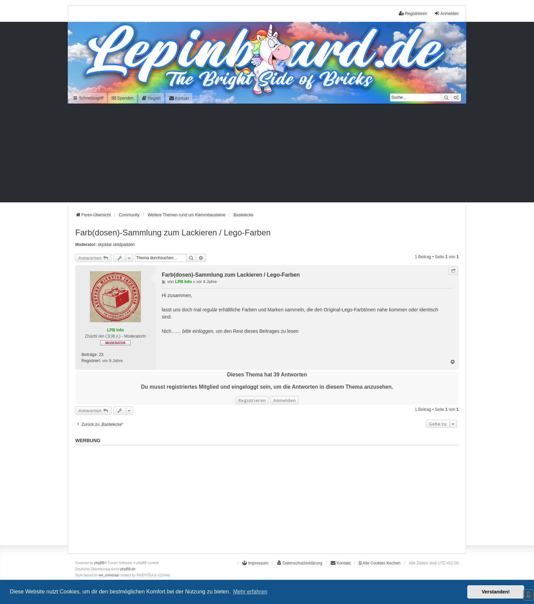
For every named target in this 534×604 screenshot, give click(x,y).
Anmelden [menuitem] (446, 13)
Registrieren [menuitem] (413, 13)
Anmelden (284, 400)
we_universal (109, 575)
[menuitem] (151, 98)
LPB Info (115, 330)
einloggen (202, 331)
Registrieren (252, 400)
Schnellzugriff (88, 98)
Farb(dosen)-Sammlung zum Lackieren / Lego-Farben (173, 232)
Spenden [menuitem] (123, 98)
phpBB (99, 563)
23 (101, 354)
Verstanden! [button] (496, 591)
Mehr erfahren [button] (250, 591)
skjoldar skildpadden (116, 244)
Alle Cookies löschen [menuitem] (379, 563)
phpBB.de (127, 569)
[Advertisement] (267, 154)
